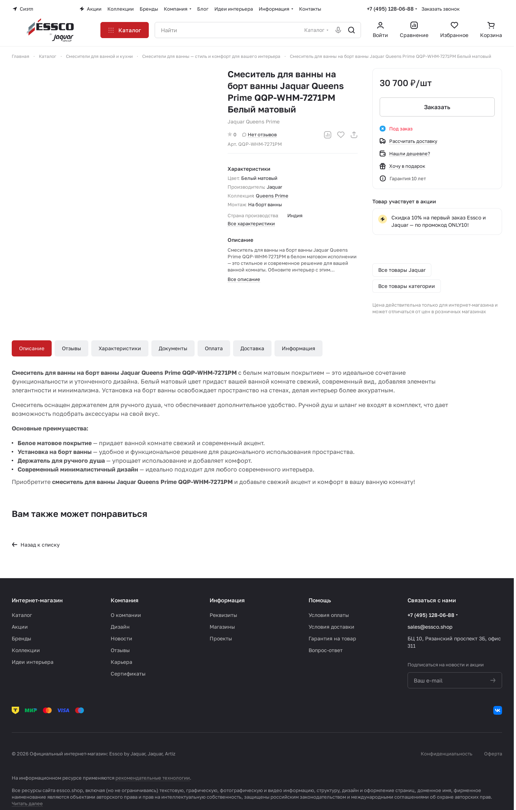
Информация (298, 348)
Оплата (214, 348)
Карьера (121, 662)
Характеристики (120, 348)
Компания (125, 600)
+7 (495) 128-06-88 (390, 8)
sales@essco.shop (430, 627)
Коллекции (26, 650)
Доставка (252, 348)
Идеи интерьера (33, 662)
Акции (20, 627)
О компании (126, 615)
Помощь (320, 600)
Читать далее (27, 803)
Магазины (222, 627)
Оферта (493, 754)
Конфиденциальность (446, 754)
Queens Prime (272, 196)
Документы (173, 348)
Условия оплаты (329, 615)
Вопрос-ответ (326, 650)
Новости (121, 638)
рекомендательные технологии (152, 778)
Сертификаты (128, 673)
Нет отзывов (259, 134)
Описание (31, 348)
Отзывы (71, 348)
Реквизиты (223, 615)
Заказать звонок (440, 9)
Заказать (437, 107)
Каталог (22, 615)
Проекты (221, 638)
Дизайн (120, 627)
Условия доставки (331, 627)
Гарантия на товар (332, 638)
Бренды (21, 638)
